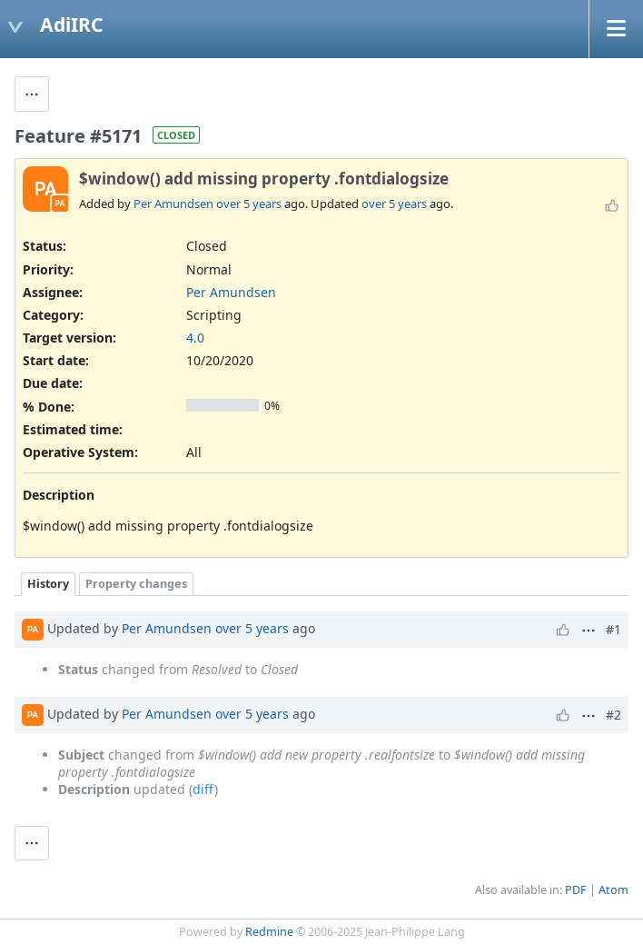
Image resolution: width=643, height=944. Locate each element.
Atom (613, 890)
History (48, 583)
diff (203, 789)
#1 (613, 629)
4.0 (195, 337)
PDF (576, 890)
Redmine (269, 931)
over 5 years (249, 203)
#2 (613, 714)
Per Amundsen (173, 203)
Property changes (136, 583)
